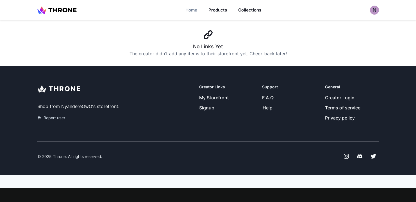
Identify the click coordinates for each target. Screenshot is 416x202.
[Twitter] (373, 156)
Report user (51, 117)
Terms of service (342, 108)
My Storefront (214, 97)
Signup (206, 108)
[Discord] (359, 156)
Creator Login (339, 97)
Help (267, 108)
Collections (249, 10)
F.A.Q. (268, 97)
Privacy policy (340, 118)
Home (191, 10)
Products (217, 10)
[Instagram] (346, 156)
